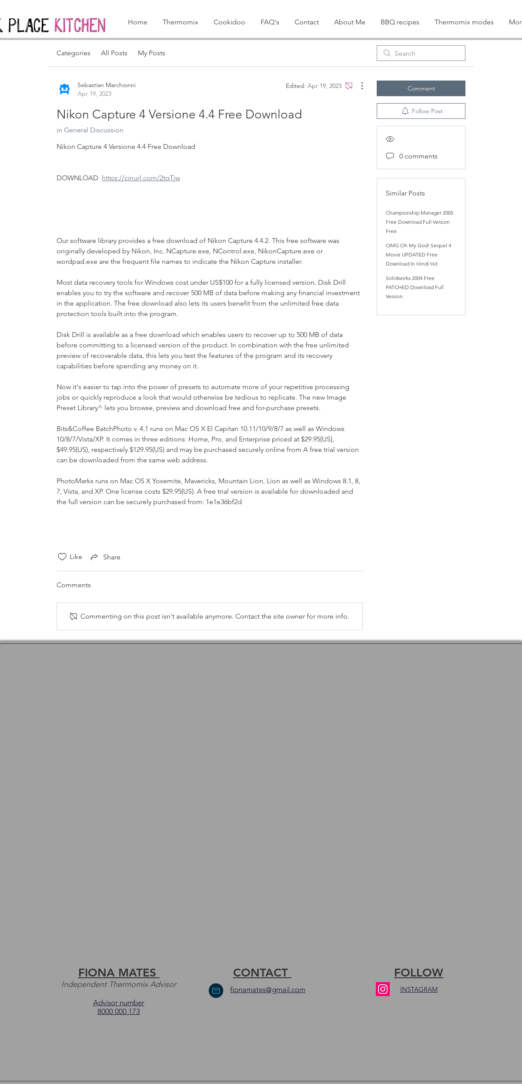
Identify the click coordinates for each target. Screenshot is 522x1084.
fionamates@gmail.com (267, 989)
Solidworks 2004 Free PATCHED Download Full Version (415, 287)
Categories (73, 53)
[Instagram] (383, 989)
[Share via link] (104, 557)
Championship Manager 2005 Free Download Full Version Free (419, 221)
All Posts (114, 53)
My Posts (151, 53)
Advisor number (118, 1002)
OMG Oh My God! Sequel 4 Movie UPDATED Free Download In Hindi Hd (418, 254)
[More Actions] (357, 86)
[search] (421, 53)
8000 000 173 (118, 1011)
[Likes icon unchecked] (62, 557)
